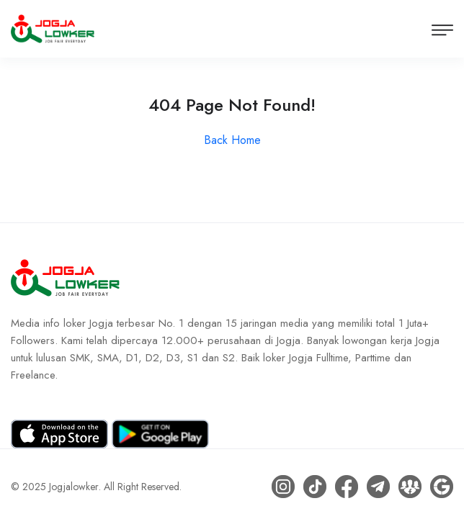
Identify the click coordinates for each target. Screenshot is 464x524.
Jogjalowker (74, 486)
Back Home (232, 140)
